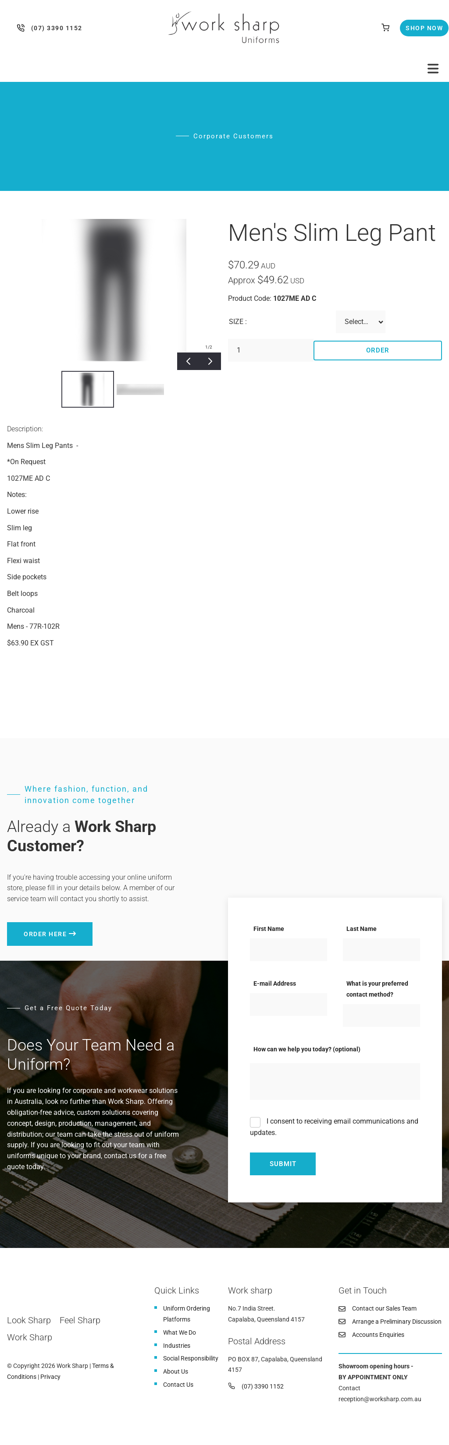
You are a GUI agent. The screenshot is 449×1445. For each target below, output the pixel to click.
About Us (175, 1371)
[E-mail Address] (288, 1004)
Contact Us (178, 1384)
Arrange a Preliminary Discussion (397, 1321)
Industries (176, 1345)
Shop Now (417, 24)
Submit (283, 1164)
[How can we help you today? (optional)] (335, 1081)
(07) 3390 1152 (22, 28)
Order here (28, 927)
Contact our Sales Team (384, 1308)
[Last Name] (381, 949)
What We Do (179, 1332)
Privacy (50, 1376)
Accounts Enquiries (378, 1334)
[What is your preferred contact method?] (381, 1015)
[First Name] (288, 949)
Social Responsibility (190, 1358)
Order (377, 350)
